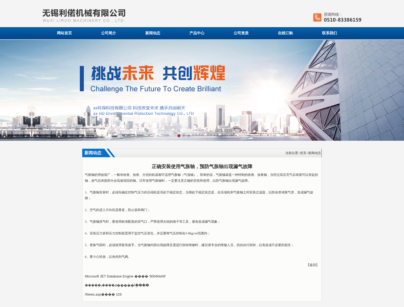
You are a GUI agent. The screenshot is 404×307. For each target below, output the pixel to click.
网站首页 (64, 33)
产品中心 (196, 33)
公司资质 (241, 33)
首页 (303, 153)
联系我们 (329, 33)
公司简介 (108, 33)
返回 (313, 265)
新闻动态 (152, 33)
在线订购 (285, 33)
